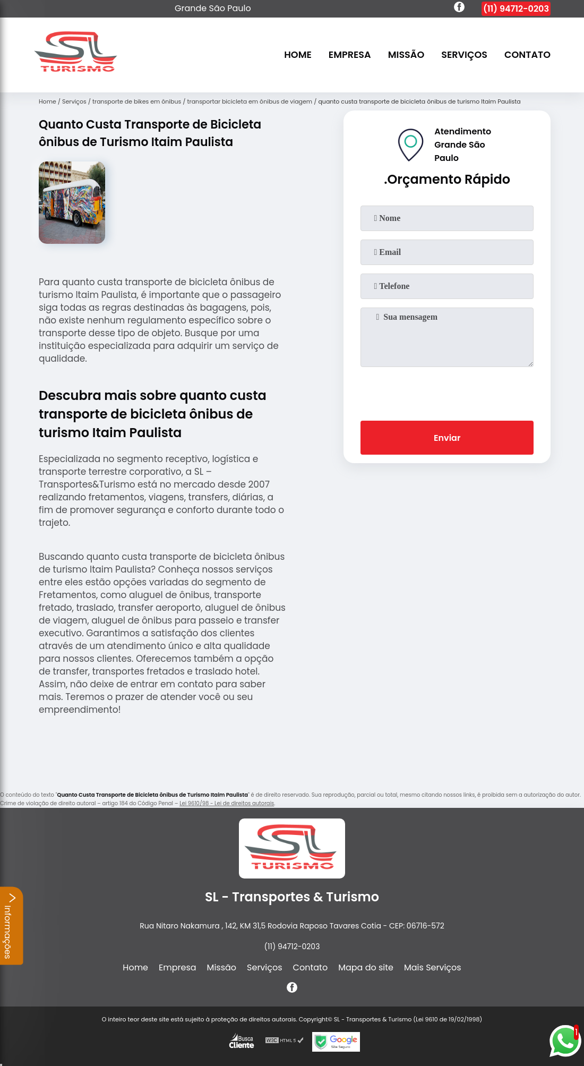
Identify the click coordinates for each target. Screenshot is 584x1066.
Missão (406, 55)
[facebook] (459, 8)
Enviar (447, 438)
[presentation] (447, 391)
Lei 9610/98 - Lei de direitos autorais (226, 803)
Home (298, 55)
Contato (527, 55)
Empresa (350, 55)
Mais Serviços (432, 967)
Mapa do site (365, 967)
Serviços (464, 55)
